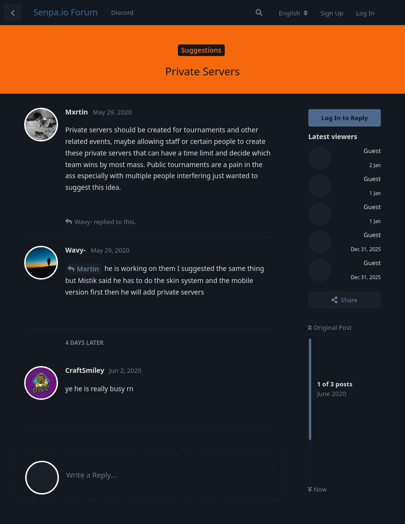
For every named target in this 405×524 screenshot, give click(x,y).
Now (317, 489)
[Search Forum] (259, 12)
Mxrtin (88, 268)
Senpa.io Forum (65, 12)
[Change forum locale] (293, 13)
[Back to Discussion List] (12, 12)
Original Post (329, 327)
